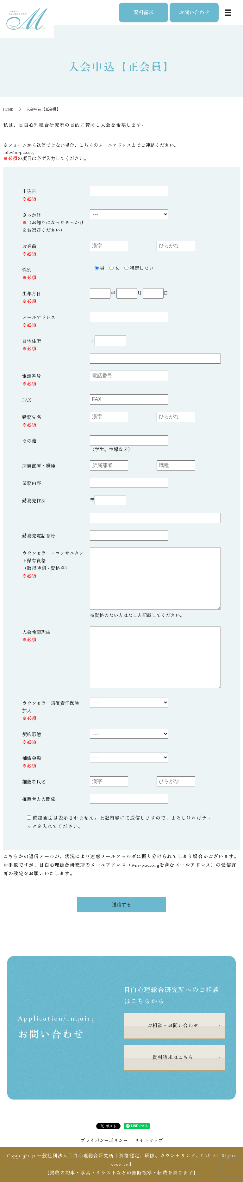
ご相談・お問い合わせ (173, 1025)
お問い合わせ (194, 12)
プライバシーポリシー (104, 1140)
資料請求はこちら (173, 1057)
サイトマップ (148, 1140)
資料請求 (144, 12)
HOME (8, 109)
